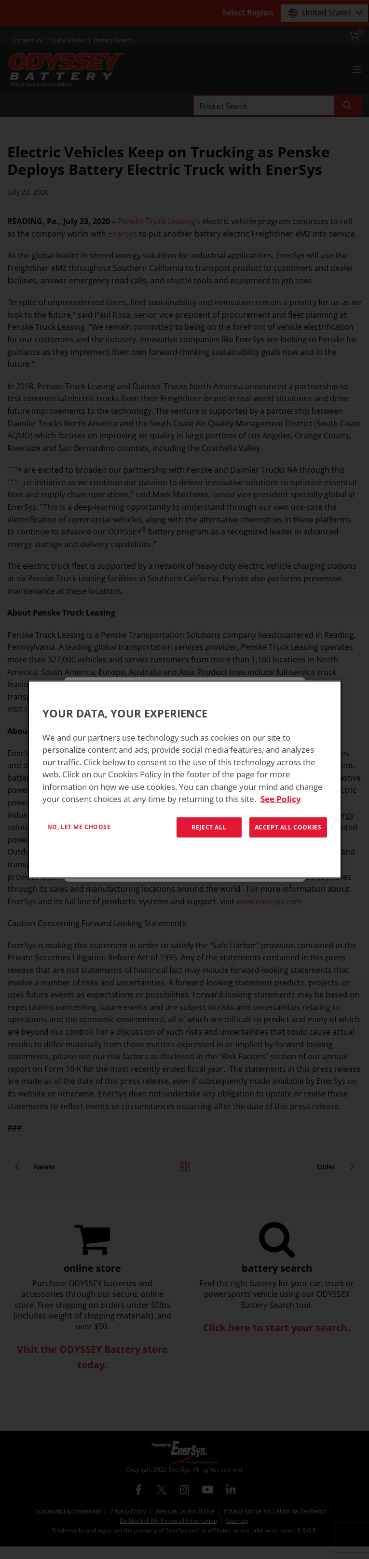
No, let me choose (79, 826)
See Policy (280, 798)
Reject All (208, 827)
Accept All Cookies (288, 827)
